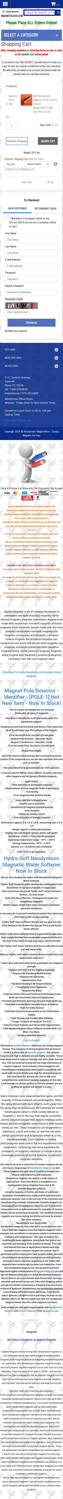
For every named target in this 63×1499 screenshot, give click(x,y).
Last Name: (11, 246)
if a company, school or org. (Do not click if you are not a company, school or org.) (30, 221)
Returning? (45, 208)
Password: (10, 272)
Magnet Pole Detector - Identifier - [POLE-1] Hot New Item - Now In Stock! (31, 697)
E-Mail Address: (13, 259)
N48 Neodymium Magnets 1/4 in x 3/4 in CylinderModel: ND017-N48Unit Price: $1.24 (45, 103)
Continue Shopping (17, 141)
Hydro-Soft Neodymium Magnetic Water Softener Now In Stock (31, 864)
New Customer (17, 208)
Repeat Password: (14, 285)
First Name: (11, 233)
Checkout (31, 322)
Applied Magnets (22, 1045)
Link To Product (31, 1040)
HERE (25, 851)
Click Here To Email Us (18, 420)
